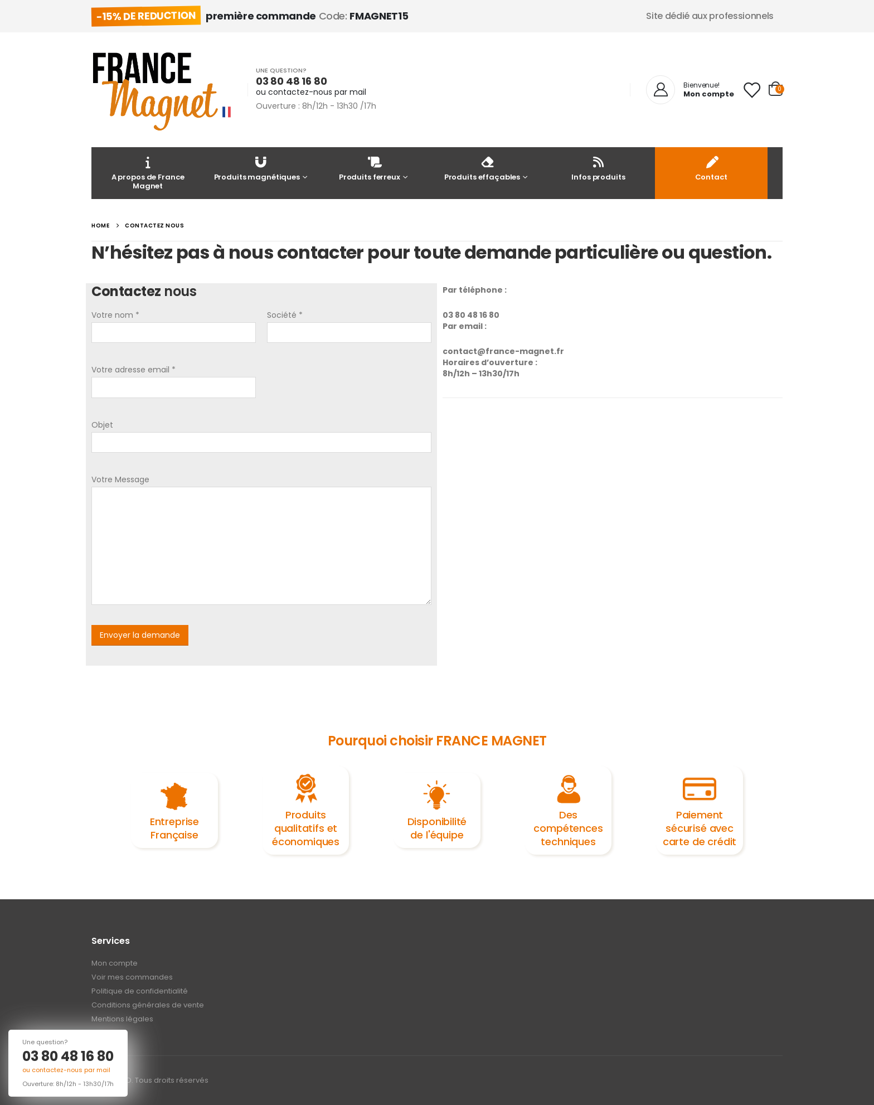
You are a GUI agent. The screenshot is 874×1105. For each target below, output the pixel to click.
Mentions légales (122, 1019)
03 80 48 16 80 (68, 1056)
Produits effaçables (482, 168)
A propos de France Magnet (147, 172)
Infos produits (598, 168)
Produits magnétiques (257, 168)
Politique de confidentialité (139, 991)
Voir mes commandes (132, 977)
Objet (102, 424)
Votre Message (120, 479)
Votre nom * (115, 315)
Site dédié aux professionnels (710, 15)
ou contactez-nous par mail (311, 92)
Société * (285, 315)
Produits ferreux (369, 168)
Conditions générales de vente (147, 1005)
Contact (711, 168)
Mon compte (114, 963)
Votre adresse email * (133, 369)
